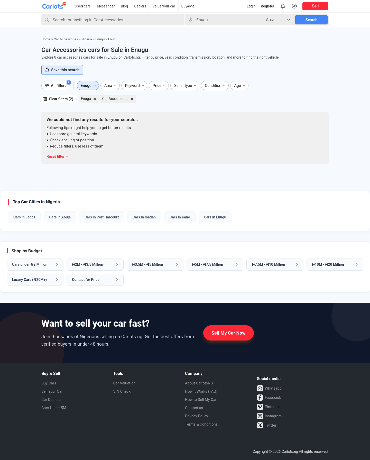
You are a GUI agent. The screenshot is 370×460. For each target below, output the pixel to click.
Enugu (86, 99)
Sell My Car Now (228, 333)
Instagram (270, 416)
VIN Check (122, 391)
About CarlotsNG (200, 383)
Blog (124, 6)
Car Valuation (125, 383)
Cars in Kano (180, 217)
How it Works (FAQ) (202, 391)
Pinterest (269, 407)
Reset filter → (58, 156)
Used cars (83, 6)
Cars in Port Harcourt (102, 217)
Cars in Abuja (60, 217)
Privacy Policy (197, 415)
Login (251, 6)
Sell (315, 6)
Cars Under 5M (55, 407)
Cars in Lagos (24, 217)
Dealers (140, 6)
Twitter (267, 425)
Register (267, 6)
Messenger (106, 6)
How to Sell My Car (202, 399)
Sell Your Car (53, 391)
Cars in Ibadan (144, 217)
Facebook (270, 397)
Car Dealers (51, 399)
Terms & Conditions (203, 424)
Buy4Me (188, 6)
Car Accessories (115, 99)
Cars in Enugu (215, 217)
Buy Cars (49, 383)
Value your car (163, 6)
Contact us (195, 407)
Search (312, 19)
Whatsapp (270, 388)
